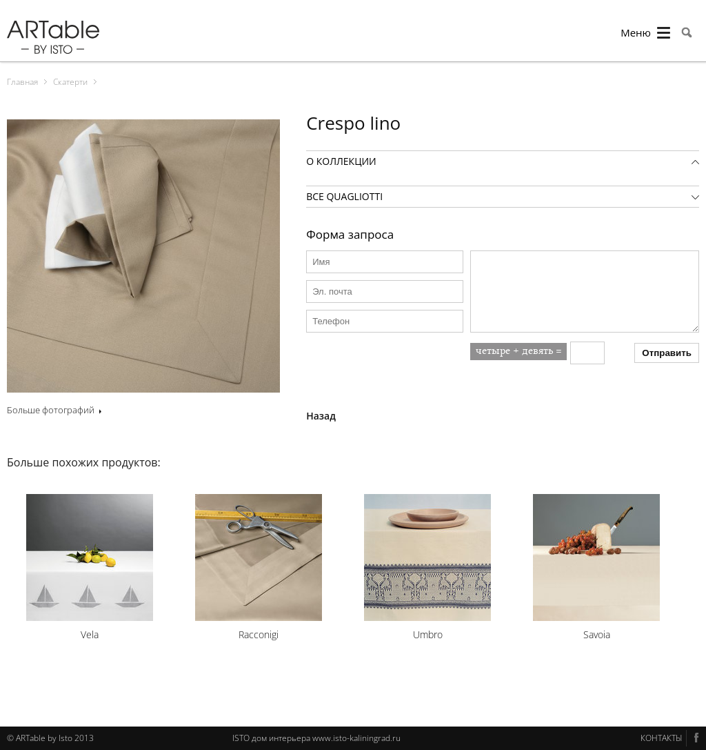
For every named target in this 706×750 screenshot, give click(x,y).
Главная (22, 82)
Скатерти (70, 82)
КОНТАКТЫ (662, 738)
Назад (321, 415)
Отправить (667, 353)
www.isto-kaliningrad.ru (356, 738)
